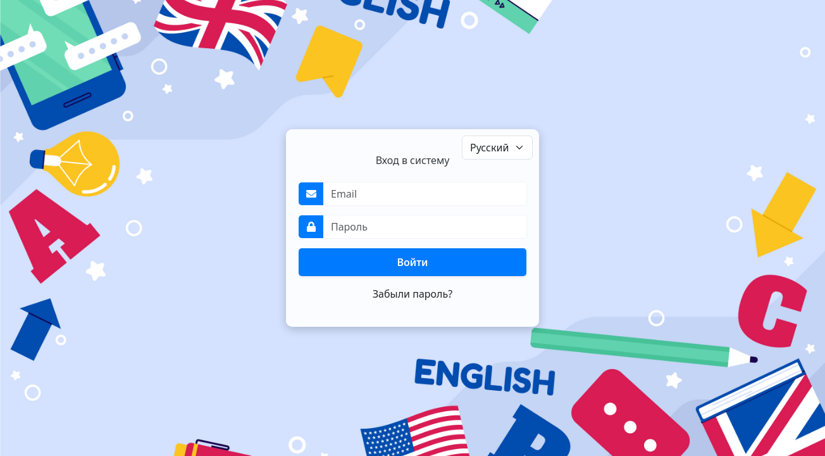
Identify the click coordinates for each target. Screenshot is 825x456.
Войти (412, 262)
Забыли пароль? (412, 294)
